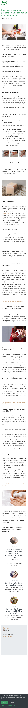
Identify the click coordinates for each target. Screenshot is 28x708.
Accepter (5, 702)
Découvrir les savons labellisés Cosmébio (12, 301)
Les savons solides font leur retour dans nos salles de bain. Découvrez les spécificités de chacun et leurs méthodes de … (14, 551)
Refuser (12, 702)
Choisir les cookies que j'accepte (8, 705)
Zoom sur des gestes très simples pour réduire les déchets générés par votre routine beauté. (14, 581)
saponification (5, 213)
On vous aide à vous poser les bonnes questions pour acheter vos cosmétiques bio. (14, 608)
